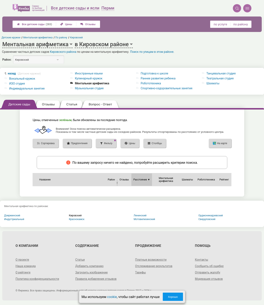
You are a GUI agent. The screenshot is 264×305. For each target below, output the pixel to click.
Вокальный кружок (22, 78)
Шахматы (212, 83)
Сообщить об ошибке (209, 266)
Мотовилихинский (144, 219)
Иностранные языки (89, 73)
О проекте (22, 259)
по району (240, 24)
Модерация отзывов (209, 278)
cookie (112, 297)
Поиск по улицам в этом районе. (152, 51)
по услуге (220, 24)
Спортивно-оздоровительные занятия (166, 88)
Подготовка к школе (154, 73)
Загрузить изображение (91, 272)
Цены (66, 24)
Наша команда (25, 266)
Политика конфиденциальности (37, 278)
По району (61, 37)
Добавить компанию (89, 266)
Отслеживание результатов (153, 266)
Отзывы (87, 24)
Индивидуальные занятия (27, 88)
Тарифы (140, 272)
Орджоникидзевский (210, 215)
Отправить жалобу (207, 272)
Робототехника (151, 83)
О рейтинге (23, 272)
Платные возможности (150, 259)
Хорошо (173, 296)
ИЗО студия (17, 83)
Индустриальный (14, 219)
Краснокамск (77, 219)
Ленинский (140, 215)
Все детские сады (34, 24)
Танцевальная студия (221, 73)
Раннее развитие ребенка (158, 78)
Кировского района (63, 51)
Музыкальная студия (89, 88)
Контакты (201, 259)
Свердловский (206, 219)
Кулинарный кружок (88, 78)
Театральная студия (220, 78)
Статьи (80, 259)
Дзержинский (12, 215)
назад (24, 73)
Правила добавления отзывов (96, 278)
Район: (6, 59)
